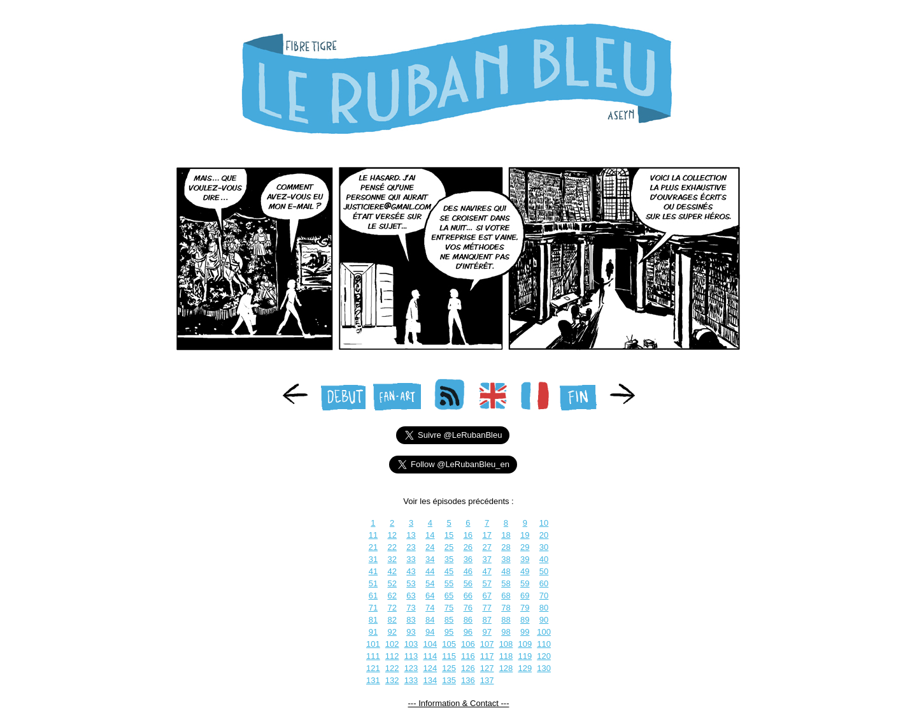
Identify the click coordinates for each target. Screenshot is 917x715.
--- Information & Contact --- (458, 703)
